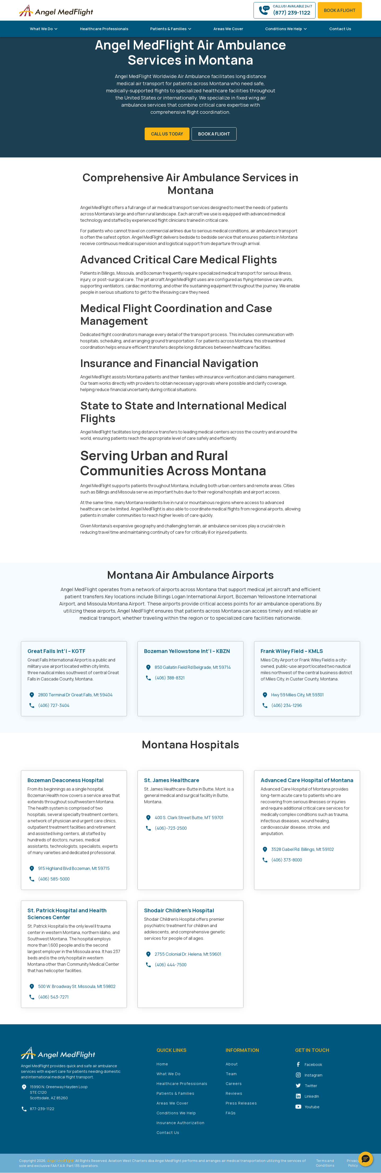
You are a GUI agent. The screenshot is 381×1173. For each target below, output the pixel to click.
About (232, 1068)
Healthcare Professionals (104, 28)
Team (231, 1077)
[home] (56, 10)
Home (162, 1068)
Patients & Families (175, 1097)
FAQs (231, 1117)
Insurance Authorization (181, 1126)
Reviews (234, 1097)
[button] (44, 29)
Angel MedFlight (60, 1160)
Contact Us (340, 28)
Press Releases (241, 1107)
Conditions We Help (176, 1117)
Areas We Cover (228, 28)
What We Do (169, 1077)
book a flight (340, 10)
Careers (234, 1087)
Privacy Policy (353, 1163)
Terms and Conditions (325, 1163)
